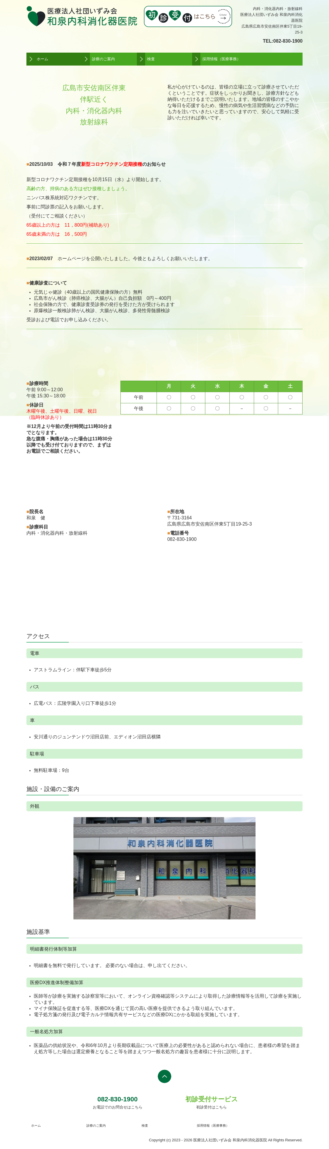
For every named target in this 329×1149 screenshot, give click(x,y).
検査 (151, 59)
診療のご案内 (103, 59)
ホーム (42, 59)
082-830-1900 (288, 41)
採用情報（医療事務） (221, 59)
